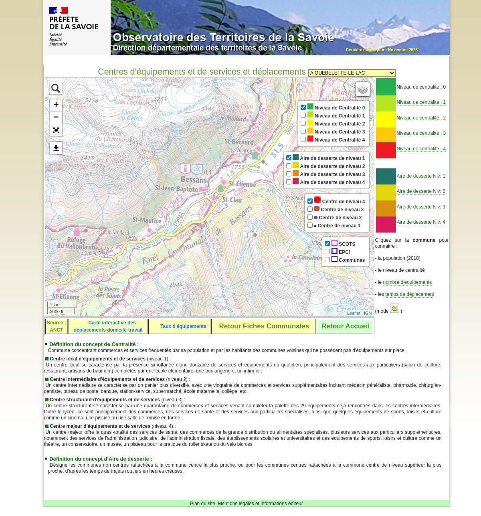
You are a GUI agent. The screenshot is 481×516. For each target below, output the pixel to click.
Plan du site (202, 503)
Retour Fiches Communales (264, 326)
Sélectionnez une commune (352, 73)
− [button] (56, 118)
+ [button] (56, 105)
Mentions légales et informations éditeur (260, 503)
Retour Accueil (346, 326)
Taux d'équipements (183, 326)
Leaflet (353, 313)
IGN (368, 313)
